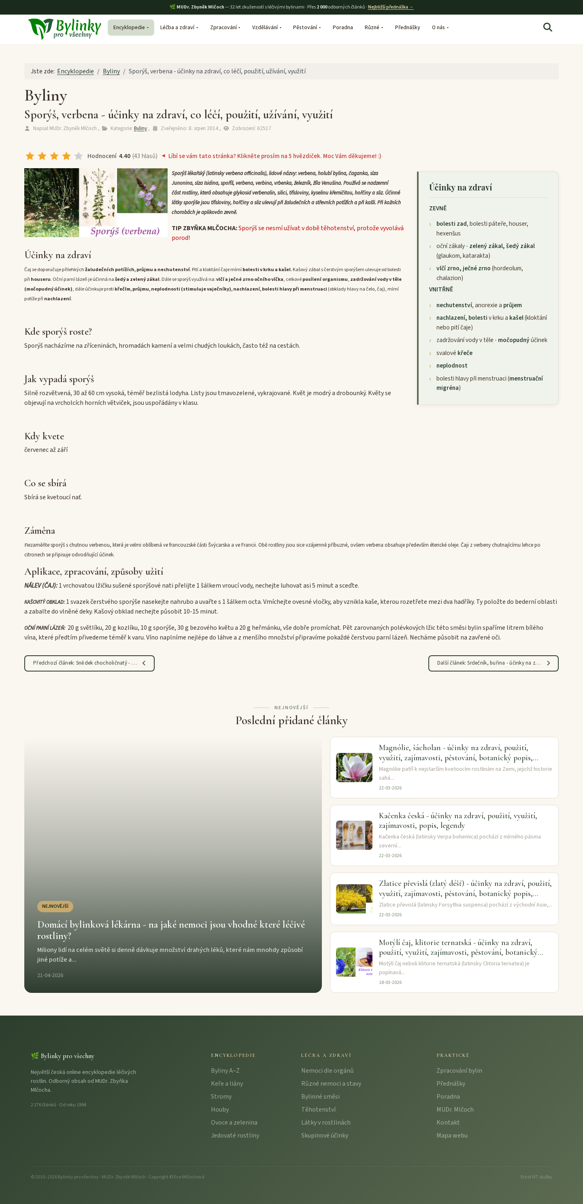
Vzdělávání (265, 27)
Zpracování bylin (459, 1070)
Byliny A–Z (225, 1070)
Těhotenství (318, 1109)
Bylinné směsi (320, 1096)
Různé (372, 27)
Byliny (140, 128)
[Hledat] (547, 27)
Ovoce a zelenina (234, 1122)
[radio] (30, 156)
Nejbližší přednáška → (391, 7)
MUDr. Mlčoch (455, 1109)
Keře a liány (227, 1083)
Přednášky (407, 27)
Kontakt (448, 1122)
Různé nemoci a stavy (331, 1083)
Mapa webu (452, 1135)
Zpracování (223, 27)
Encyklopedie (129, 27)
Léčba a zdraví (177, 27)
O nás (438, 27)
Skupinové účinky (324, 1135)
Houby (220, 1109)
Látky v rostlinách (326, 1122)
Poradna (343, 27)
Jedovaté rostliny (235, 1135)
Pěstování (305, 27)
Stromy (221, 1096)
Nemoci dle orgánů (327, 1070)
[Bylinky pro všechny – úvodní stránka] (64, 28)
